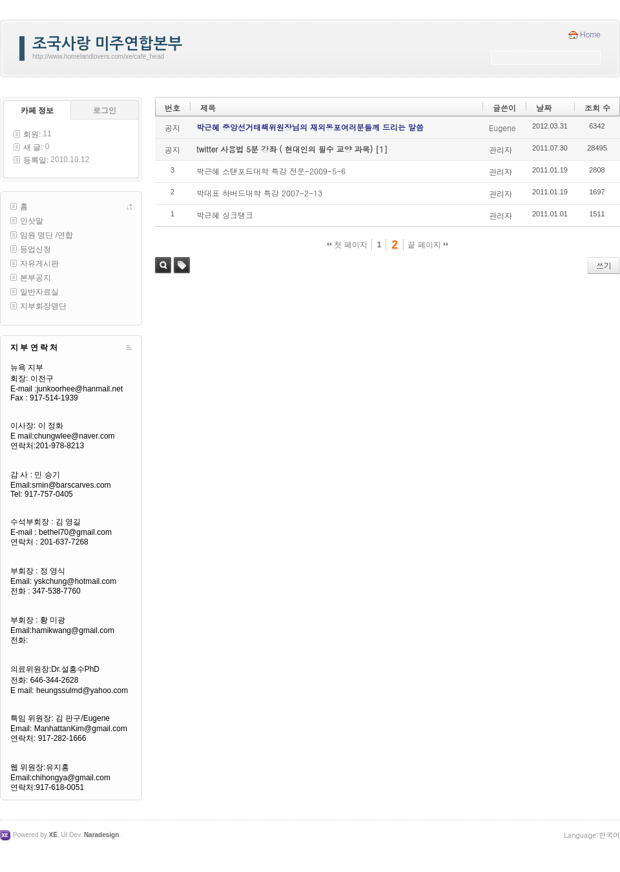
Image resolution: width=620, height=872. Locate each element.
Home (590, 34)
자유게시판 (39, 263)
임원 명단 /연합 (46, 235)
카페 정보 (37, 110)
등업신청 (35, 249)
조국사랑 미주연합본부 (107, 44)
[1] (381, 148)
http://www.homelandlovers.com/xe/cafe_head (98, 56)
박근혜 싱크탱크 (224, 214)
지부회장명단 (43, 306)
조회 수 (597, 107)
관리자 (500, 149)
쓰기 (604, 265)
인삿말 (31, 220)
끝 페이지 (428, 244)
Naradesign (101, 834)
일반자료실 (39, 291)
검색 (163, 265)
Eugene (502, 127)
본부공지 (35, 277)
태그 (182, 265)
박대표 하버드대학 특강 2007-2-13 (259, 192)
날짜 (544, 107)
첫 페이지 (347, 244)
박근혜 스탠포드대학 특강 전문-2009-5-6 (271, 170)
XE (53, 834)
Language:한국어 (592, 835)
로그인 (104, 110)
